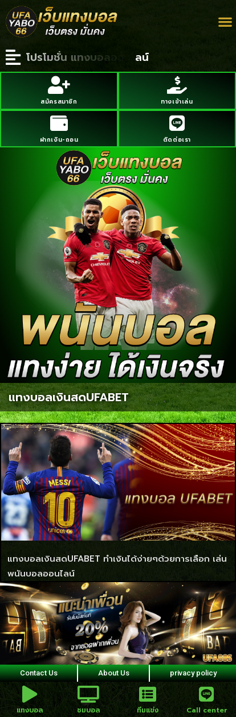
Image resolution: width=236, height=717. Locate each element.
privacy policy (193, 673)
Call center (206, 710)
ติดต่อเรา (177, 139)
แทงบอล (30, 710)
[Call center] (206, 694)
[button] (225, 22)
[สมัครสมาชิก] (59, 85)
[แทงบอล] (29, 694)
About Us (113, 673)
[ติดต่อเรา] (177, 123)
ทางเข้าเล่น (177, 101)
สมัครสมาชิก (58, 101)
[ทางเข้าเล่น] (177, 85)
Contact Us (39, 673)
